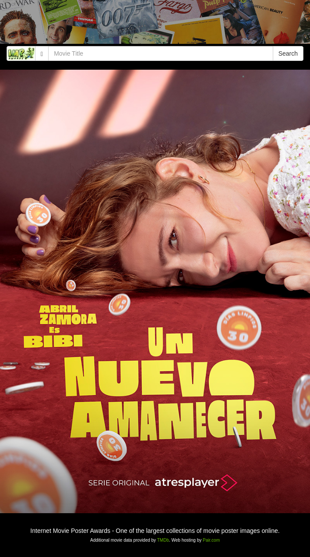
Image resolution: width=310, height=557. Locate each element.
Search (288, 53)
